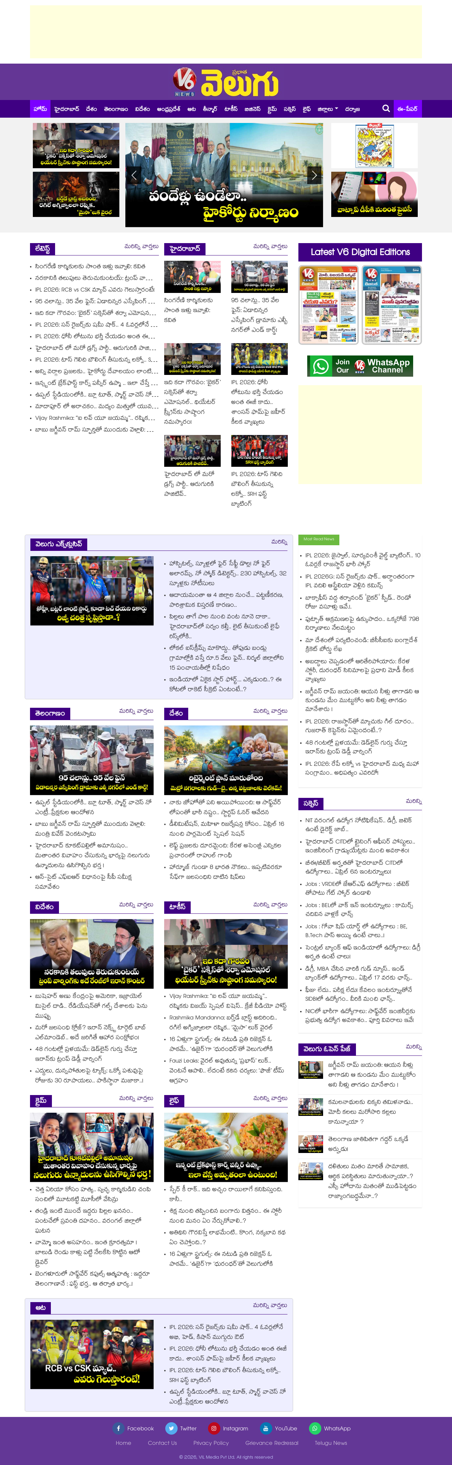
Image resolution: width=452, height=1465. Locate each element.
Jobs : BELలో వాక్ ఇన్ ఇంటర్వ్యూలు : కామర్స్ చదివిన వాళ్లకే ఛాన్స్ (359, 910)
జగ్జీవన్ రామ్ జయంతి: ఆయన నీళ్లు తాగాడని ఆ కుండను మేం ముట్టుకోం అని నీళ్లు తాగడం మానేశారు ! (362, 701)
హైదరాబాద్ (66, 110)
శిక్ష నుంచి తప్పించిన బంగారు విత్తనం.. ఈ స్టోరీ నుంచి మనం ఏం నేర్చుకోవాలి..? (226, 1217)
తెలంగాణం (116, 110)
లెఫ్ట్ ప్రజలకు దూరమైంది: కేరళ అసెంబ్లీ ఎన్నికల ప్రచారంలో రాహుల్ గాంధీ (225, 851)
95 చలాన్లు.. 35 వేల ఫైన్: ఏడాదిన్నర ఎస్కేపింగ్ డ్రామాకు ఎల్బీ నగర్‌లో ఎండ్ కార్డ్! (131, 302)
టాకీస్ (231, 110)
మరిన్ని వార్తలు (142, 247)
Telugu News (331, 1444)
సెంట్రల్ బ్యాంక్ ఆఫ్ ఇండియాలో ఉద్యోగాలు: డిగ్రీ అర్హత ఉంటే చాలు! (363, 953)
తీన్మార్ (210, 110)
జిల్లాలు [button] (325, 110)
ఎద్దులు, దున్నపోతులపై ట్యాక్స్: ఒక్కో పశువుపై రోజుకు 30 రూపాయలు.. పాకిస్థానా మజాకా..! (89, 1076)
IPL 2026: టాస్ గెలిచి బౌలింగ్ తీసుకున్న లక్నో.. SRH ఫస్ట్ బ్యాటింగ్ (112, 360)
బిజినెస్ (253, 110)
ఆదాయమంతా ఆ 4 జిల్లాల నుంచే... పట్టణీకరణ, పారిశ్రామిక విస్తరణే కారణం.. (227, 601)
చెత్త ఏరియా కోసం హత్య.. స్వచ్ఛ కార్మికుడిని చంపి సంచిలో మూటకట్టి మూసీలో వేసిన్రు (93, 1195)
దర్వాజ (352, 110)
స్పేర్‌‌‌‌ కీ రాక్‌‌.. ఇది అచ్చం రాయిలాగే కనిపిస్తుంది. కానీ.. (226, 1195)
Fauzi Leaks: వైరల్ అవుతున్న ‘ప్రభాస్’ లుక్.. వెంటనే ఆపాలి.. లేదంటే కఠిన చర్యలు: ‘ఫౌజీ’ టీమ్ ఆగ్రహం (227, 1072)
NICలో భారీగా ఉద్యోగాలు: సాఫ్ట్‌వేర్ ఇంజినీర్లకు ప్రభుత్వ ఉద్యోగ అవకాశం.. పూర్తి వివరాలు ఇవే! (360, 1016)
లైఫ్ (307, 110)
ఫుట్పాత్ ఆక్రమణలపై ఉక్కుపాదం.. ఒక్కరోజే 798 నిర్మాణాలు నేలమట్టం (362, 624)
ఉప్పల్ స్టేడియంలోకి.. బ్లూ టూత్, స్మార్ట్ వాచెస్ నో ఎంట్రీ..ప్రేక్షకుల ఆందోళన (124, 395)
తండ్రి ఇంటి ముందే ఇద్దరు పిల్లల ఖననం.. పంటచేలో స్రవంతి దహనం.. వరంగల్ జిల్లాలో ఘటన (88, 1222)
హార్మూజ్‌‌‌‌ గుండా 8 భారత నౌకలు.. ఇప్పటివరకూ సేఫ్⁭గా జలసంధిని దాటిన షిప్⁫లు (226, 873)
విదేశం (142, 110)
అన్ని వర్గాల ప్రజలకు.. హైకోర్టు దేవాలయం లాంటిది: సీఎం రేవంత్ (112, 372)
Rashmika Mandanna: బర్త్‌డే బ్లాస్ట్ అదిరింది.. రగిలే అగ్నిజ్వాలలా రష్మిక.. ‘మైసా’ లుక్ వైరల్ (223, 1023)
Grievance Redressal (271, 1444)
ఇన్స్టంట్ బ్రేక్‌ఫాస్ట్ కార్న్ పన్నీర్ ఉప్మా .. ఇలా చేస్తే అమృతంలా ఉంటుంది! (119, 384)
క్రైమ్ (272, 110)
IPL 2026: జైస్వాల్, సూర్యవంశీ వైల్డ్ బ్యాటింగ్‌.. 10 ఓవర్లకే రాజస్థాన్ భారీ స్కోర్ (363, 560)
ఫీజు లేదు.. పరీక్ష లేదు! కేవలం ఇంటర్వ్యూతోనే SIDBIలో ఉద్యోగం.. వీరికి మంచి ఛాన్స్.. (358, 995)
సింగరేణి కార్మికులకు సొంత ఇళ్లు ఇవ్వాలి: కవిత (90, 267)
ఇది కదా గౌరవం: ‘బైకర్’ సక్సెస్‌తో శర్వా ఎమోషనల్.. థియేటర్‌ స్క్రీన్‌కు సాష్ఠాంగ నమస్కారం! (143, 314)
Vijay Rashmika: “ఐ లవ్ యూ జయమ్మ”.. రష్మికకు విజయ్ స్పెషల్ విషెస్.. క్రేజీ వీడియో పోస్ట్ (143, 419)
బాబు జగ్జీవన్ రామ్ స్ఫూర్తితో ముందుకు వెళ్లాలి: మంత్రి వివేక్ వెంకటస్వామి (121, 430)
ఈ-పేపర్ (407, 110)
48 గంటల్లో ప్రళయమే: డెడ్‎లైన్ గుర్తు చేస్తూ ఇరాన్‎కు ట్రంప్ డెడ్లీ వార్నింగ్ (86, 1055)
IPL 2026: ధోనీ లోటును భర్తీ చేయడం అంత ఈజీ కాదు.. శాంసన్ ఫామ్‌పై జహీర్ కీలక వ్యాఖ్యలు (148, 337)
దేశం (91, 110)
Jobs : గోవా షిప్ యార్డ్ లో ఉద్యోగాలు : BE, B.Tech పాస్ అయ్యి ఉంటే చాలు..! (356, 931)
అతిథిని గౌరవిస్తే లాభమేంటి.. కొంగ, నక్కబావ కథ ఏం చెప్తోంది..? (228, 1238)
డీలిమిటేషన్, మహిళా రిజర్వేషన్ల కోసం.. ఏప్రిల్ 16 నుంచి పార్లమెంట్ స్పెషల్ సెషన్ (227, 830)
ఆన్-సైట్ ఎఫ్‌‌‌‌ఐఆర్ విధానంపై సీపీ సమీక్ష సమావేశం (83, 883)
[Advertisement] (226, 31)
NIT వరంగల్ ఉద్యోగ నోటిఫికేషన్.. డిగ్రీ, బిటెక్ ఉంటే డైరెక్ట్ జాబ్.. (358, 825)
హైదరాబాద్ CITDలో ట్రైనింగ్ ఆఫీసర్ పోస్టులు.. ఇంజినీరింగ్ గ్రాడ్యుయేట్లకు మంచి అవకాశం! (360, 847)
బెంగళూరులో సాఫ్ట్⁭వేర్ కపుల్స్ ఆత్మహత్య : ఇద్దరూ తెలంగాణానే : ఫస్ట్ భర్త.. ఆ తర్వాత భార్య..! (92, 1280)
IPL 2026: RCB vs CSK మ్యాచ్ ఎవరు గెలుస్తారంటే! (95, 291)
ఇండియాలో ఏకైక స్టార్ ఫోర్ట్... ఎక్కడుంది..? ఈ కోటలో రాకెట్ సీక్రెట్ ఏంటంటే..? (226, 685)
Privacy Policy (211, 1444)
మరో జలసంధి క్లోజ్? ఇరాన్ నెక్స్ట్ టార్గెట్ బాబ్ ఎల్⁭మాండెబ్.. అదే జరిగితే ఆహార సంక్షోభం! (90, 1033)
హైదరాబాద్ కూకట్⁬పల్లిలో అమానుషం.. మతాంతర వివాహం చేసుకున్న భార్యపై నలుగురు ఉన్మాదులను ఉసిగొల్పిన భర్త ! (92, 856)
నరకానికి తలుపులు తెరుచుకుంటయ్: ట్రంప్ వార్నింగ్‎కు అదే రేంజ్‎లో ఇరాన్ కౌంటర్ (134, 279)
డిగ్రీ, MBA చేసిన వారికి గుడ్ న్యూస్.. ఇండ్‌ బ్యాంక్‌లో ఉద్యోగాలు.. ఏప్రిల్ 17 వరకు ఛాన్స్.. (358, 974)
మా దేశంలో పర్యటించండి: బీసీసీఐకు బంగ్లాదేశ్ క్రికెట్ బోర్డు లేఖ (361, 645)
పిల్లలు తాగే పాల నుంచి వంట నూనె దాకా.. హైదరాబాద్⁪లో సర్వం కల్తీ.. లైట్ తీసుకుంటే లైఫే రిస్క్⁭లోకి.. (225, 627)
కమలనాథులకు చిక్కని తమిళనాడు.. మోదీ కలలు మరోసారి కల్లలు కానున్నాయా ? (370, 1113)
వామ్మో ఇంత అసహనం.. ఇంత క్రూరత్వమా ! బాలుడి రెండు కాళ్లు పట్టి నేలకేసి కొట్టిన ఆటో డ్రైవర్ (87, 1253)
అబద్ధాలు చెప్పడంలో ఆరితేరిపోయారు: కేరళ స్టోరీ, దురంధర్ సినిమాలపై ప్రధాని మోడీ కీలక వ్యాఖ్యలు (359, 671)
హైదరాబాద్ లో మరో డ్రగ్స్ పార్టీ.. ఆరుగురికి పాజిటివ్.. (98, 349)
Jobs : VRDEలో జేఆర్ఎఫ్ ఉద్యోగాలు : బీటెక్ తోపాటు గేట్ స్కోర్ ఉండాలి (357, 889)
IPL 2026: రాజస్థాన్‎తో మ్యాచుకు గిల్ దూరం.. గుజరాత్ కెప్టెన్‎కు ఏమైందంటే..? (359, 726)
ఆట (192, 110)
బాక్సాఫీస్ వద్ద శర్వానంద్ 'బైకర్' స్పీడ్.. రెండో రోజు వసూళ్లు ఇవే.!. (358, 603)
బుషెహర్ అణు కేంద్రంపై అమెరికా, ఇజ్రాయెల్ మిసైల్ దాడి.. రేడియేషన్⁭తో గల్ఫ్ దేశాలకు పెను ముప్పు (91, 1007)
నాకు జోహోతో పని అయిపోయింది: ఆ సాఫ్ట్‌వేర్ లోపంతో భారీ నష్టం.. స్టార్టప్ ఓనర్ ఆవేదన (225, 808)
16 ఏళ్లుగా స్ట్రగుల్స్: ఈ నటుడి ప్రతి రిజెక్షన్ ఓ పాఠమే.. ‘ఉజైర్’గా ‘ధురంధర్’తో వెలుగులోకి (221, 1045)
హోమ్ (40, 110)
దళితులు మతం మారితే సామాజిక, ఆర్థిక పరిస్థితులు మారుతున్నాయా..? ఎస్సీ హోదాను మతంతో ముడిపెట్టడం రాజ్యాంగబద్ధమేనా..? (372, 1182)
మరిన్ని (279, 542)
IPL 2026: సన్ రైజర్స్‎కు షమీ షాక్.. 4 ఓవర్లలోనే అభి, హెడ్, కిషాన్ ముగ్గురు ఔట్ (130, 325)
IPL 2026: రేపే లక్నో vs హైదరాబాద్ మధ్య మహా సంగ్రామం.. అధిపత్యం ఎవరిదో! (362, 769)
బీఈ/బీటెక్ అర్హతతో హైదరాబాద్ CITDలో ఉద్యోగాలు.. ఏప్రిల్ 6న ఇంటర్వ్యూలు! (354, 868)
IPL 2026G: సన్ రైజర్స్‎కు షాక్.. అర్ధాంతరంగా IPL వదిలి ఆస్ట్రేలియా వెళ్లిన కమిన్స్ (360, 582)
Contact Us (162, 1444)
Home (123, 1444)
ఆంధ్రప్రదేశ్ (168, 110)
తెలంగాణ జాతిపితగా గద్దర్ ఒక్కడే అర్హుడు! (368, 1145)
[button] (314, 175)
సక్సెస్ (290, 110)
